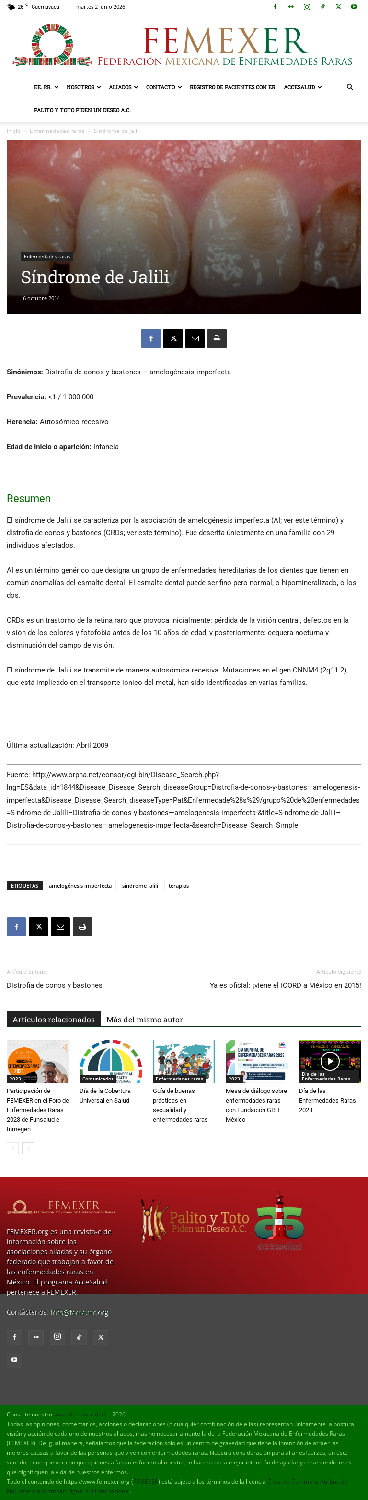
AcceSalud (303, 87)
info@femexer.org (79, 1312)
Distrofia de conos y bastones (55, 985)
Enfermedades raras (57, 131)
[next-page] (28, 1148)
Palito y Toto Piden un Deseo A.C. (82, 110)
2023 (15, 1078)
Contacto (164, 87)
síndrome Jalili (140, 885)
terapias (179, 885)
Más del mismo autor (144, 1019)
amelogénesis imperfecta (80, 885)
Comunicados (98, 1078)
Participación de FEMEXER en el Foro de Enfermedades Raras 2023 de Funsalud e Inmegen (38, 1110)
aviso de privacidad (79, 1414)
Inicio (14, 131)
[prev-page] (13, 1148)
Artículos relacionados (53, 1019)
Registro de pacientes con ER (232, 87)
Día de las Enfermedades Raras (326, 1076)
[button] (349, 87)
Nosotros (84, 87)
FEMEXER (145, 1481)
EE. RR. (46, 87)
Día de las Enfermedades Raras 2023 (327, 1100)
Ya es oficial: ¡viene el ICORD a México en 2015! (285, 985)
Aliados (123, 87)
